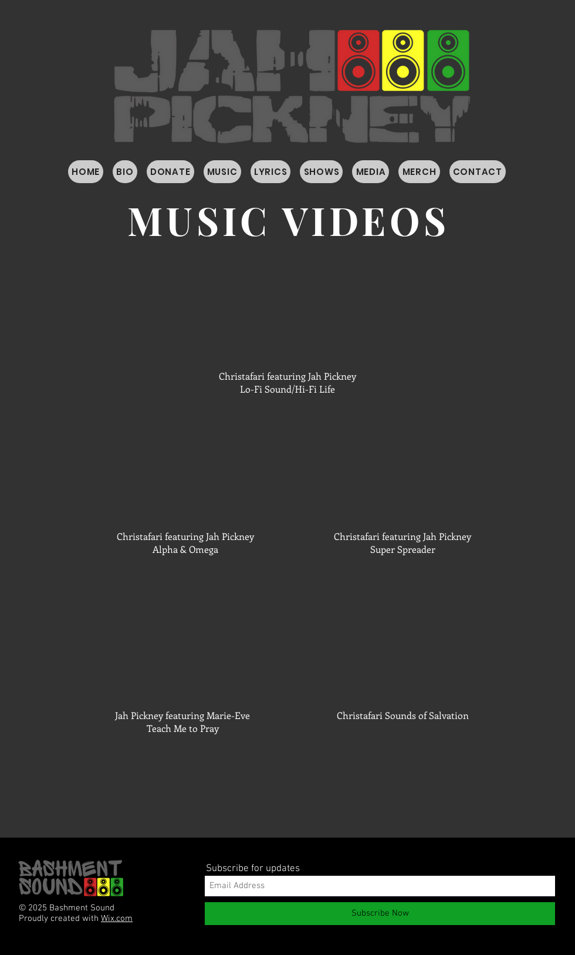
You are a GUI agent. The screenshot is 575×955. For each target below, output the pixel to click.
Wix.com (117, 918)
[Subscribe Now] (380, 913)
